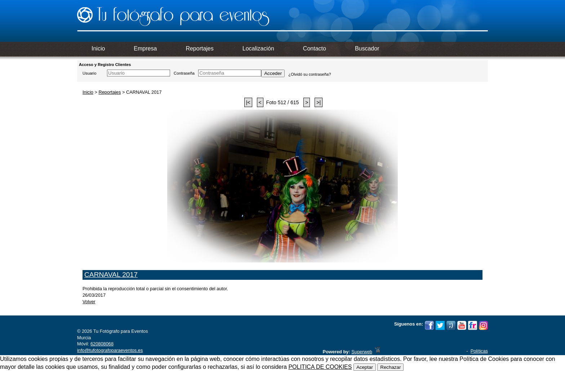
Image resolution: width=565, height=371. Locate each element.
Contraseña (184, 73)
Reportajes (109, 92)
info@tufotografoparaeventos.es (110, 350)
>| (318, 102)
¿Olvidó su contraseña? (309, 74)
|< (248, 102)
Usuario (90, 73)
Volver (89, 301)
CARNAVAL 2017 (111, 274)
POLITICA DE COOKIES (320, 367)
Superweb (361, 351)
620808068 (102, 343)
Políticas (479, 351)
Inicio (88, 92)
